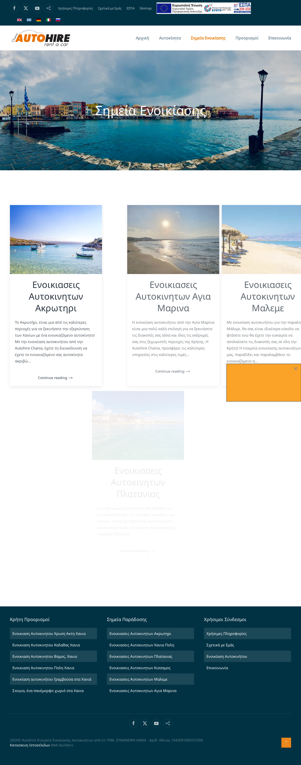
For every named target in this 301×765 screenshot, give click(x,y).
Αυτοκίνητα (170, 38)
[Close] (295, 368)
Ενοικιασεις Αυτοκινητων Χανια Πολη (141, 644)
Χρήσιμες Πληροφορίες (75, 8)
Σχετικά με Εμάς (110, 8)
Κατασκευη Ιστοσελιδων (30, 745)
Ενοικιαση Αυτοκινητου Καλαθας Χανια (46, 644)
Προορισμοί (246, 38)
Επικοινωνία (279, 38)
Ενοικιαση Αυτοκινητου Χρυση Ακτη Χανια (49, 633)
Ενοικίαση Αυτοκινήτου (226, 656)
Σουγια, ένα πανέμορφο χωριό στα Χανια (48, 690)
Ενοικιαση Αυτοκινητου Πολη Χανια (43, 667)
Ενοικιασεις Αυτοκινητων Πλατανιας (140, 656)
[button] (286, 743)
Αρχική (142, 38)
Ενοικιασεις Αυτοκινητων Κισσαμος (139, 667)
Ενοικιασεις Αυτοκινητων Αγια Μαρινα (142, 690)
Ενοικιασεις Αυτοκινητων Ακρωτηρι (140, 633)
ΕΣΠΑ (130, 8)
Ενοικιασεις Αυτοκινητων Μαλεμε (138, 679)
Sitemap (145, 8)
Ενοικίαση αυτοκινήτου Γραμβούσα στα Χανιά (51, 679)
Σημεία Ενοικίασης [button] (208, 38)
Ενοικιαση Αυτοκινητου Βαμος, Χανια (44, 656)
